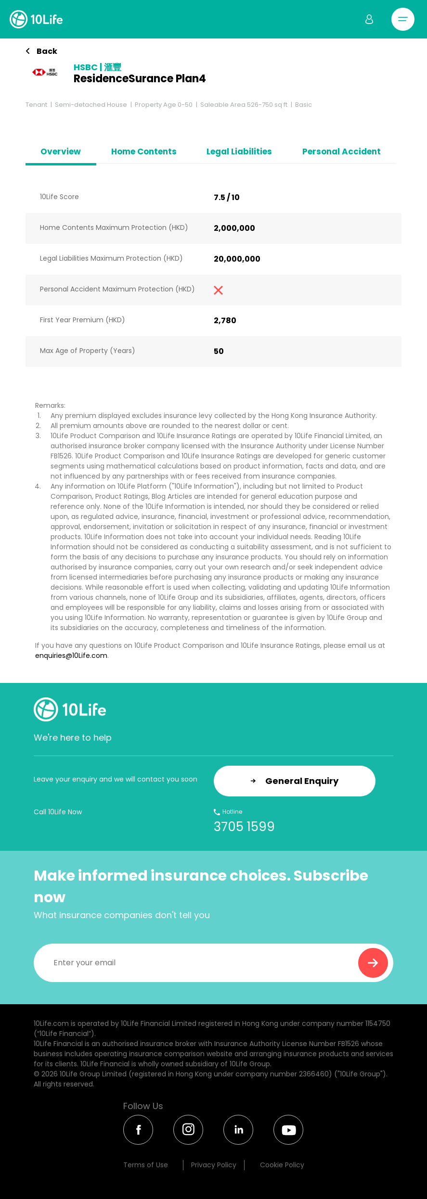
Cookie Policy (282, 1165)
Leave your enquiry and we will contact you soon (115, 779)
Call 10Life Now (58, 812)
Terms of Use (145, 1165)
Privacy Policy (213, 1165)
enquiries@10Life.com (71, 655)
